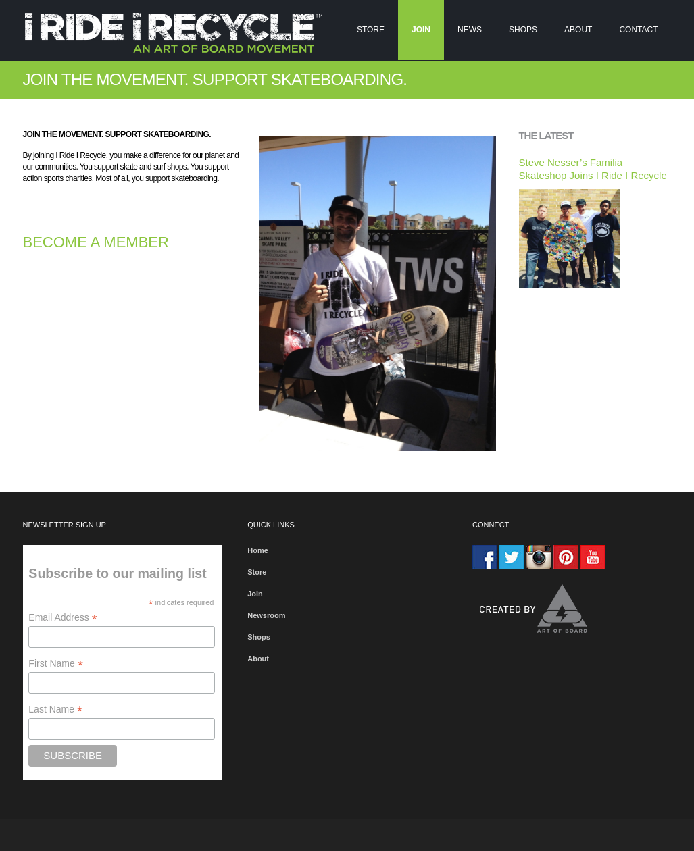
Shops (523, 29)
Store (371, 29)
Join (421, 29)
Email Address (62, 617)
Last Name (55, 709)
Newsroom (266, 615)
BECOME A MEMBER (96, 242)
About (578, 29)
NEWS (469, 29)
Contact (638, 29)
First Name (55, 663)
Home (257, 550)
